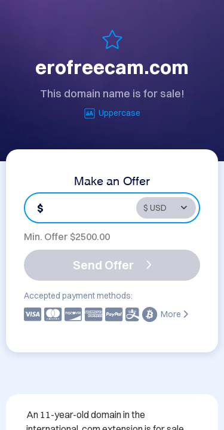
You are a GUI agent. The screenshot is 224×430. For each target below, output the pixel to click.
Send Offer (112, 264)
